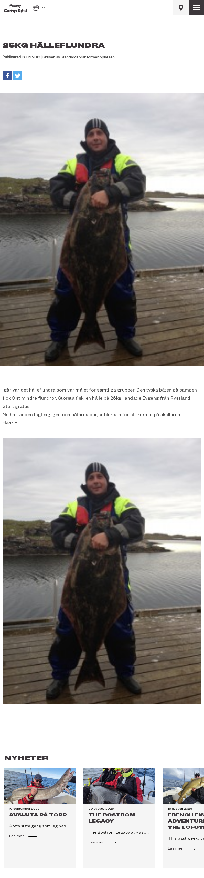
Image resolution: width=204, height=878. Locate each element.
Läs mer (19, 836)
